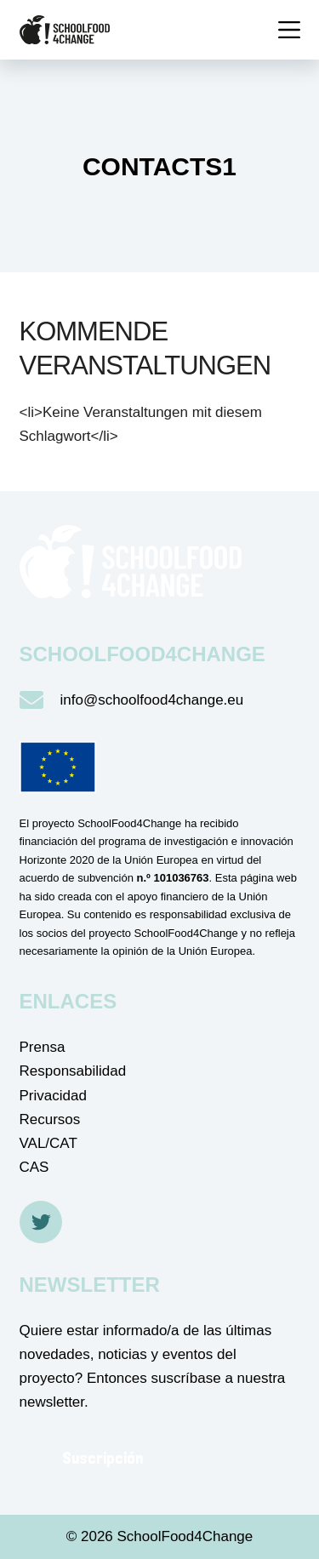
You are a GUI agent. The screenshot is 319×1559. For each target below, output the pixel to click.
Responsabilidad (73, 1071)
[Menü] (289, 30)
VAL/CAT (48, 1143)
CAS (34, 1167)
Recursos (50, 1119)
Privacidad (53, 1096)
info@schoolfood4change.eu (152, 700)
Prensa (43, 1047)
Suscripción (102, 1458)
